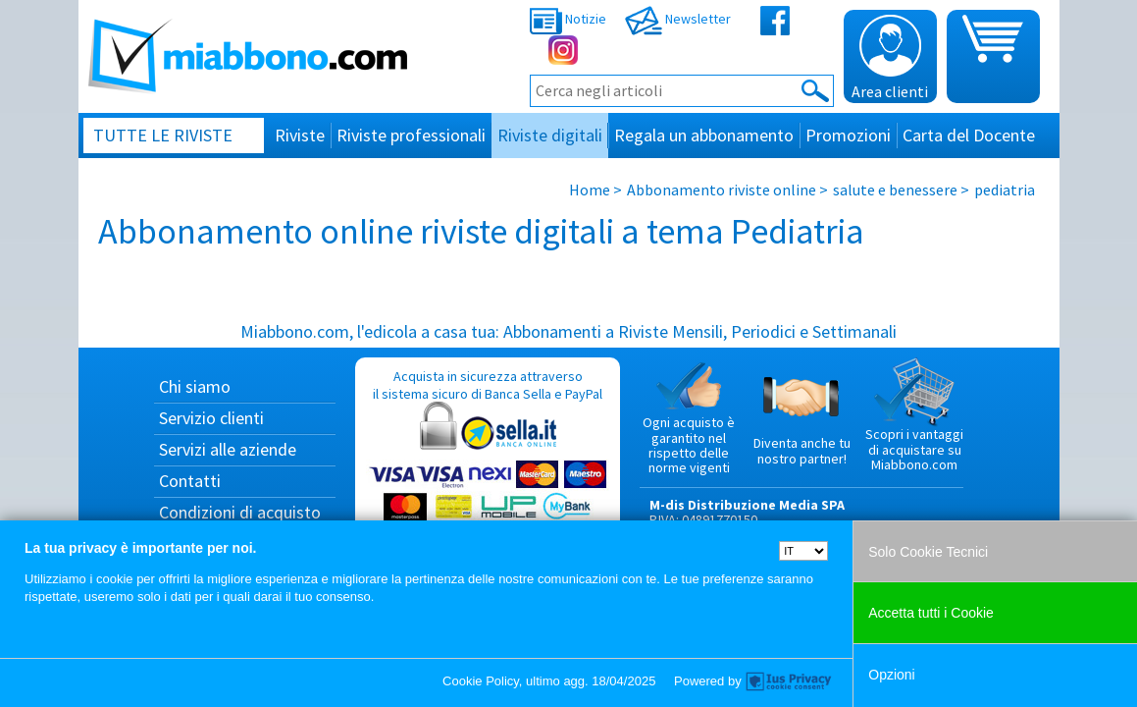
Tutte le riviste (163, 135)
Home (589, 189)
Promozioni (848, 135)
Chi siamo (195, 386)
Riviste (300, 135)
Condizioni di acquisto (240, 512)
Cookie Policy (480, 681)
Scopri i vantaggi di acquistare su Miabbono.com (914, 415)
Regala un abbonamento (704, 135)
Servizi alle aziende (227, 449)
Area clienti (890, 58)
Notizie (568, 18)
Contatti (190, 480)
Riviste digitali (549, 135)
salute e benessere (895, 189)
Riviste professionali (411, 135)
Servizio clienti (211, 418)
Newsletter (678, 18)
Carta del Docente (969, 135)
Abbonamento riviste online (721, 189)
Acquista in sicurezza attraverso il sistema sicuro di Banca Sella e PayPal (487, 462)
